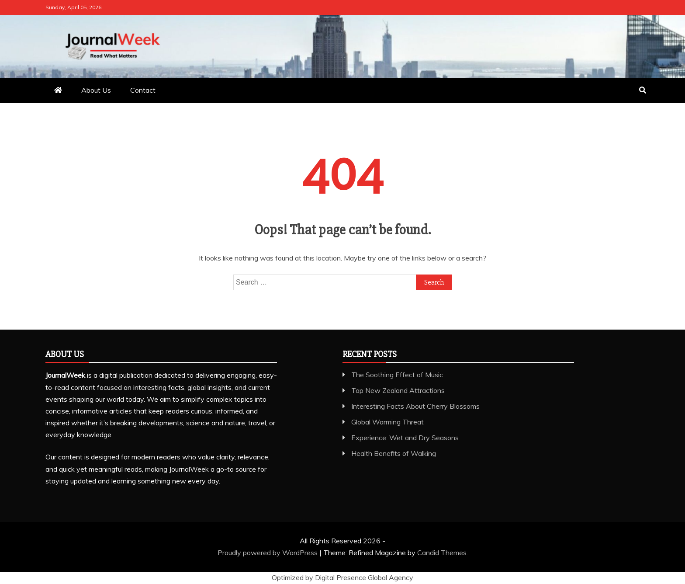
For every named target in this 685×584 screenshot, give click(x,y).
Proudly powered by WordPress (268, 552)
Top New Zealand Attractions (398, 390)
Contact (143, 90)
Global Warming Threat (387, 421)
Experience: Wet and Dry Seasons (405, 437)
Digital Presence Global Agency (364, 577)
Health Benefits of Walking (393, 453)
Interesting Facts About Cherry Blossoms (415, 406)
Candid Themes (442, 552)
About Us (96, 90)
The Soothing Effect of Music (397, 374)
